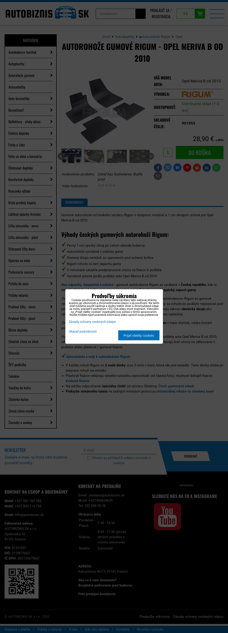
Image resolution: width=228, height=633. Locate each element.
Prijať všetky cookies (138, 335)
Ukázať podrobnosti (83, 332)
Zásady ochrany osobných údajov (92, 322)
